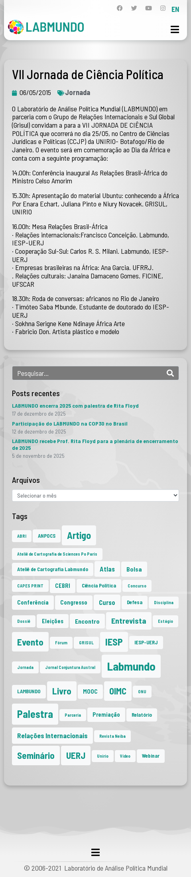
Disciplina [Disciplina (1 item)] (163, 602)
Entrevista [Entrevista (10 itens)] (128, 620)
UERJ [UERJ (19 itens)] (75, 755)
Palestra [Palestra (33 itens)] (35, 714)
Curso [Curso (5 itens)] (107, 602)
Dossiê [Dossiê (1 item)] (23, 621)
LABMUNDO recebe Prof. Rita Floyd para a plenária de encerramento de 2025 (95, 444)
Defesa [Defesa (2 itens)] (134, 602)
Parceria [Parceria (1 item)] (73, 715)
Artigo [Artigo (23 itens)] (79, 535)
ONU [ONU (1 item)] (142, 691)
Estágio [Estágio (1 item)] (165, 621)
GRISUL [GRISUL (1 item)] (86, 642)
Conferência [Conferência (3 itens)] (33, 602)
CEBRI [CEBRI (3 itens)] (62, 585)
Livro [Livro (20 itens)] (61, 690)
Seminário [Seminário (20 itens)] (36, 755)
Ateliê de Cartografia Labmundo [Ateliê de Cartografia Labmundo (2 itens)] (52, 569)
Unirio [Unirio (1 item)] (102, 755)
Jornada (77, 92)
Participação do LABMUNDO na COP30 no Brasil (70, 423)
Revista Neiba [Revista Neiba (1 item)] (112, 736)
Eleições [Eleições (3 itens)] (52, 621)
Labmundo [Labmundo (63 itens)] (131, 666)
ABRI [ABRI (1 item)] (21, 536)
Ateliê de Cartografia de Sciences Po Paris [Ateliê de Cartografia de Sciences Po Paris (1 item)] (57, 553)
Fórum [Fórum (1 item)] (61, 642)
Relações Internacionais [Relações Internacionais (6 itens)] (52, 735)
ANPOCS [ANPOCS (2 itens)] (46, 536)
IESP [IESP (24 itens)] (114, 642)
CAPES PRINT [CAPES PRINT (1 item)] (30, 585)
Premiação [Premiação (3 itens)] (106, 714)
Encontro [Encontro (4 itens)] (87, 621)
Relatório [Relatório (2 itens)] (142, 715)
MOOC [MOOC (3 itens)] (90, 691)
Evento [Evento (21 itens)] (30, 642)
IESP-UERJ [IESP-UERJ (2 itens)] (146, 642)
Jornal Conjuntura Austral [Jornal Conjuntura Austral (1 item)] (70, 667)
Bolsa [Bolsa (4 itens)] (134, 569)
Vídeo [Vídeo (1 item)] (125, 755)
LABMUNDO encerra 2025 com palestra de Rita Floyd (75, 405)
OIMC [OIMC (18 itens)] (117, 690)
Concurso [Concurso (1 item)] (137, 585)
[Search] (170, 373)
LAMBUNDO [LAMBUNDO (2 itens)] (29, 691)
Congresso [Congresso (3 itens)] (73, 602)
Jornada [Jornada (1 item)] (25, 667)
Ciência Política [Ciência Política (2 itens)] (99, 585)
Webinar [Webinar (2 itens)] (150, 756)
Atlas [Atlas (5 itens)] (107, 569)
